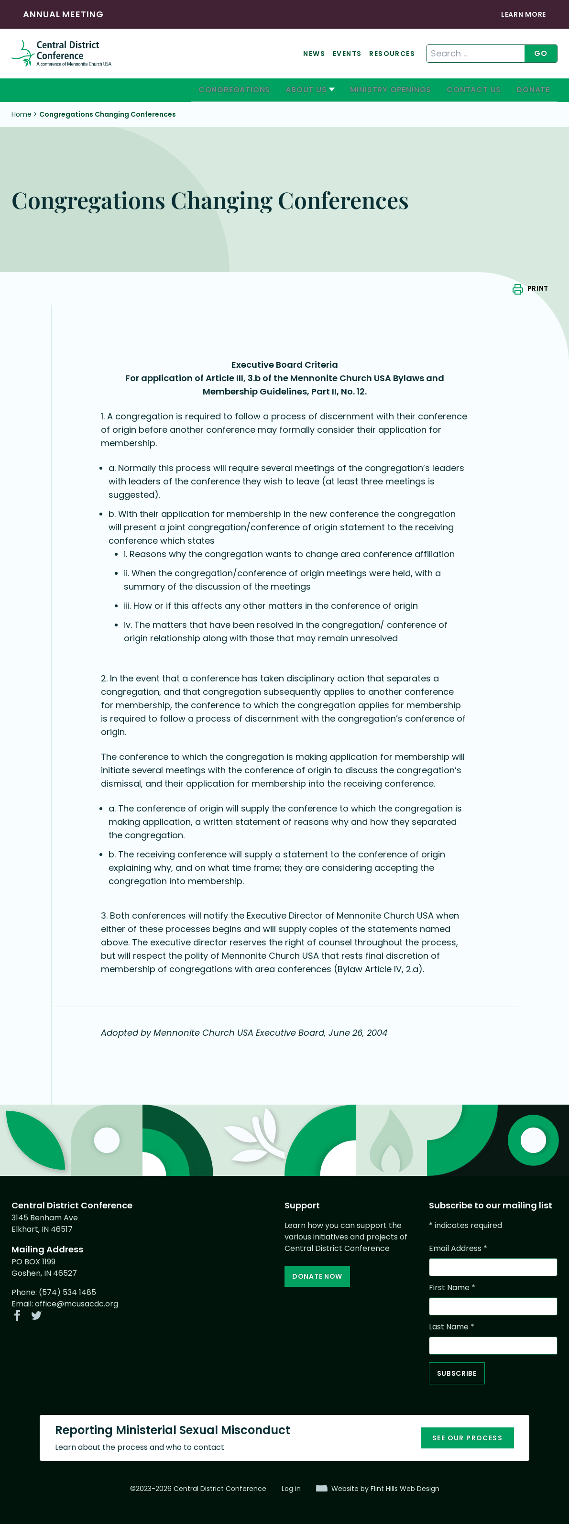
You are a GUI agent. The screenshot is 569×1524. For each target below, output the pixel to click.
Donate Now (317, 1276)
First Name (452, 1287)
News (314, 53)
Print (538, 288)
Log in (291, 1488)
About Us (306, 89)
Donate (533, 89)
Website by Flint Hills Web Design (385, 1488)
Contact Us (474, 89)
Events (347, 53)
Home (21, 114)
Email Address (458, 1248)
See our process (467, 1438)
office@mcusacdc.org (76, 1303)
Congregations (234, 89)
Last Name (451, 1326)
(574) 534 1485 (67, 1292)
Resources (392, 53)
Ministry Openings (391, 89)
